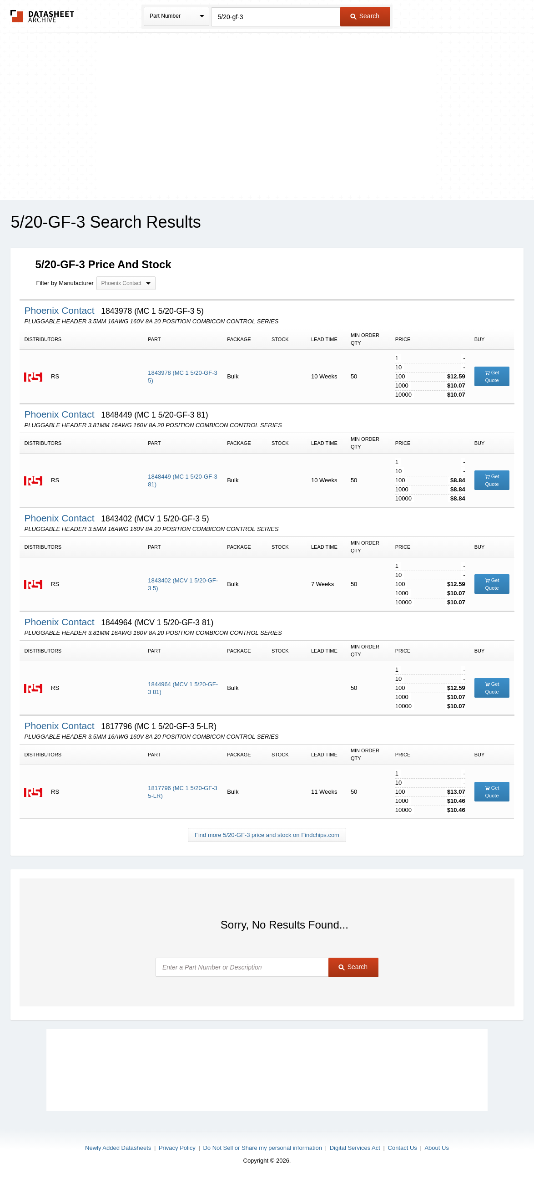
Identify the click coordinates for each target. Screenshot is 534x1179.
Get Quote (492, 376)
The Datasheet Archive (42, 16)
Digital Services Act (355, 1147)
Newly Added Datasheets (118, 1147)
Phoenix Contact (60, 310)
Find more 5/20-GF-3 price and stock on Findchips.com (267, 835)
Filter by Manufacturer (64, 283)
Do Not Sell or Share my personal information (262, 1147)
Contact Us (402, 1147)
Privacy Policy (177, 1147)
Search (364, 16)
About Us (436, 1147)
